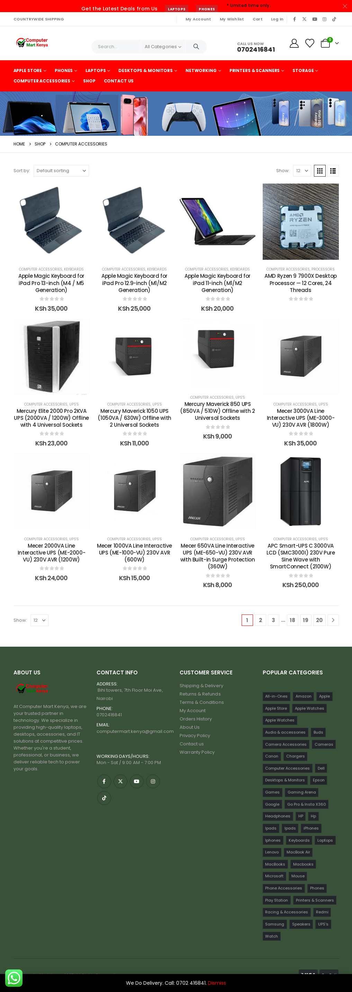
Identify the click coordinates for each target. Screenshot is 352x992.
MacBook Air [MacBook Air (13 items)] (298, 852)
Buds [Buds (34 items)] (318, 732)
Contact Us (119, 81)
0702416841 (109, 714)
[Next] (333, 620)
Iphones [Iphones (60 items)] (273, 840)
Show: (283, 170)
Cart (258, 19)
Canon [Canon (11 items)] (271, 756)
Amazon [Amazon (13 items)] (304, 696)
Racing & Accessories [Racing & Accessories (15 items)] (286, 912)
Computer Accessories (42, 81)
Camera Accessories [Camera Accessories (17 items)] (286, 744)
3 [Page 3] (273, 620)
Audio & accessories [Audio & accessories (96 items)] (285, 732)
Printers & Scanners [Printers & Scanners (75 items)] (315, 900)
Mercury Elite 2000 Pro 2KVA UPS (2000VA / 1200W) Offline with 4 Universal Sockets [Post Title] (51, 418)
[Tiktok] (334, 19)
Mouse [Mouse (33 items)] (298, 876)
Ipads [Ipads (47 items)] (271, 828)
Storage (303, 70)
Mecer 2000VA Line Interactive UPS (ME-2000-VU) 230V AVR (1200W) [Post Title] (51, 553)
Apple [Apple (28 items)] (324, 696)
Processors (323, 269)
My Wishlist (232, 19)
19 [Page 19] (305, 620)
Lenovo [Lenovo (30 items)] (272, 852)
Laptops (177, 9)
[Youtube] (314, 19)
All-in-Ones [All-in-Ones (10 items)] (276, 696)
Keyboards (74, 269)
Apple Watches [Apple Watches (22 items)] (309, 708)
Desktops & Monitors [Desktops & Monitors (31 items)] (285, 780)
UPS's (74, 404)
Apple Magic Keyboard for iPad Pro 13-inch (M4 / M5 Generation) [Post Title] (51, 283)
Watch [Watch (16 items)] (271, 936)
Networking (201, 70)
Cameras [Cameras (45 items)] (324, 744)
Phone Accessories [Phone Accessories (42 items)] (283, 888)
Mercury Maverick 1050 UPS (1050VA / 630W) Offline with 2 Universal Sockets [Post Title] (134, 418)
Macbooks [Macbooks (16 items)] (303, 864)
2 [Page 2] (260, 620)
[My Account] (294, 43)
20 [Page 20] (319, 620)
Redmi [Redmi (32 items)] (322, 912)
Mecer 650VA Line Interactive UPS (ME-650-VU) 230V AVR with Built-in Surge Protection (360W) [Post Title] (217, 556)
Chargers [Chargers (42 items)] (295, 756)
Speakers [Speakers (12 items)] (301, 924)
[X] (304, 19)
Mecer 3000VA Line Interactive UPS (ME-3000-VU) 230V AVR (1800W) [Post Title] (301, 418)
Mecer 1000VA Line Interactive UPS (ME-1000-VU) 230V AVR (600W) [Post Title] (134, 553)
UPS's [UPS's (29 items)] (323, 924)
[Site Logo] (32, 43)
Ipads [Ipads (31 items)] (290, 828)
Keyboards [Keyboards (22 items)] (299, 840)
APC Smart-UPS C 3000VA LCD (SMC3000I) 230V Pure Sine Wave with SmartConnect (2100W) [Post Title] (301, 556)
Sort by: (21, 170)
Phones (207, 9)
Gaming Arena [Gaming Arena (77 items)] (302, 792)
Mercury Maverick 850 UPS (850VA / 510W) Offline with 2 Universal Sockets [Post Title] (217, 411)
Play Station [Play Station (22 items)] (276, 900)
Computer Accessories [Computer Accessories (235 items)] (287, 768)
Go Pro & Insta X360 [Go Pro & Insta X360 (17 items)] (306, 804)
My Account (198, 19)
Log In (277, 19)
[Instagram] (324, 19)
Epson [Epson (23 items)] (319, 780)
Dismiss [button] (217, 983)
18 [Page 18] (292, 620)
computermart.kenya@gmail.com (135, 731)
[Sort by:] (61, 171)
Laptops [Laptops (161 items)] (325, 840)
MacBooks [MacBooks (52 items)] (275, 864)
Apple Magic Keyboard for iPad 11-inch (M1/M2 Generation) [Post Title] (217, 283)
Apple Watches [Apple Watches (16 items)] (280, 720)
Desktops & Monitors (145, 70)
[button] (320, 171)
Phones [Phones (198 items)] (317, 888)
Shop (89, 81)
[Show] (302, 171)
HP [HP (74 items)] (300, 816)
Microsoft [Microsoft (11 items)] (274, 876)
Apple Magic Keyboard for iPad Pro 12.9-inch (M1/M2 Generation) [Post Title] (134, 283)
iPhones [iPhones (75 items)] (311, 828)
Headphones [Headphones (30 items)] (277, 816)
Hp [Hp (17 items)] (313, 816)
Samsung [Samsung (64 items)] (274, 924)
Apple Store (27, 70)
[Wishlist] (309, 43)
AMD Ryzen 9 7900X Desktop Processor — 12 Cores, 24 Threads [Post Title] (300, 283)
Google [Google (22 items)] (272, 804)
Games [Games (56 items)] (272, 792)
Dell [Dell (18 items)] (321, 768)
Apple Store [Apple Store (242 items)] (276, 708)
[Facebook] (294, 19)
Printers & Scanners (254, 70)
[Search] (196, 47)
